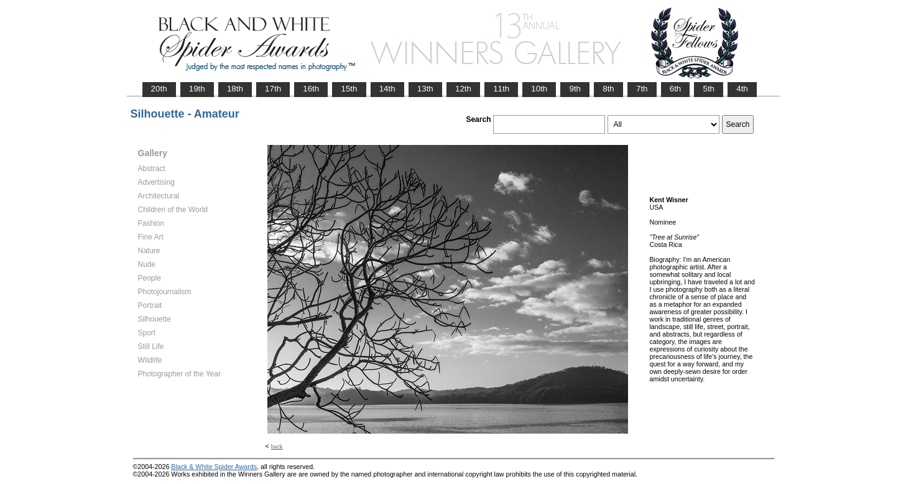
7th (642, 88)
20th (159, 88)
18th (235, 88)
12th (463, 88)
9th (575, 88)
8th (608, 88)
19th (197, 88)
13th (425, 88)
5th (708, 88)
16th (311, 88)
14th (387, 88)
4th (742, 88)
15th (349, 88)
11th (501, 88)
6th (675, 88)
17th (273, 88)
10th (539, 88)
